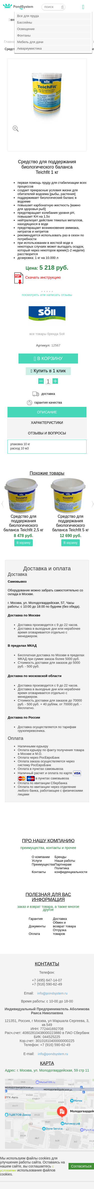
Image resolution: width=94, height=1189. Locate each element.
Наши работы (64, 861)
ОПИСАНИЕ (47, 412)
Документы (37, 926)
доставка (48, 394)
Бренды (60, 857)
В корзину (48, 359)
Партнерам (62, 864)
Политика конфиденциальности (70, 870)
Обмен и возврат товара (64, 924)
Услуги (37, 861)
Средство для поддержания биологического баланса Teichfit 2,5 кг (24, 523)
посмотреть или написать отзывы (47, 295)
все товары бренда (47, 318)
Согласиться (81, 1166)
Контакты (39, 872)
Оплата (34, 934)
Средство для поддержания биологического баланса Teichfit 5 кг (70, 523)
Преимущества (43, 864)
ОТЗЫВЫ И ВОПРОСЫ (47, 433)
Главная (10, 42)
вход (14, 20)
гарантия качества (48, 402)
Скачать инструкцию (43, 277)
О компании (41, 857)
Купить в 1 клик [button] (48, 371)
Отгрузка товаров (59, 932)
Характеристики (47, 423)
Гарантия (35, 919)
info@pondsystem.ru (52, 993)
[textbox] (53, 7)
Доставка (60, 919)
